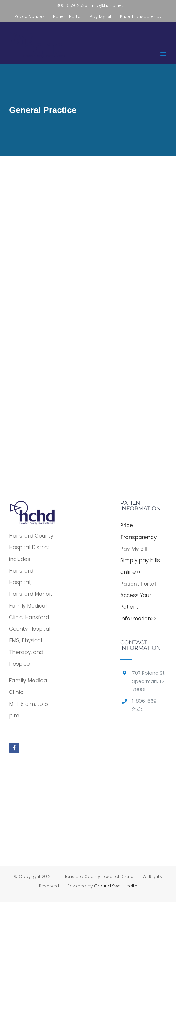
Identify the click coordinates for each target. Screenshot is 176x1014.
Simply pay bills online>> (140, 566)
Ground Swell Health (115, 886)
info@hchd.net (107, 5)
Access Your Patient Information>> (138, 607)
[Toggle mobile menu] (163, 54)
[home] (32, 506)
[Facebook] (14, 748)
